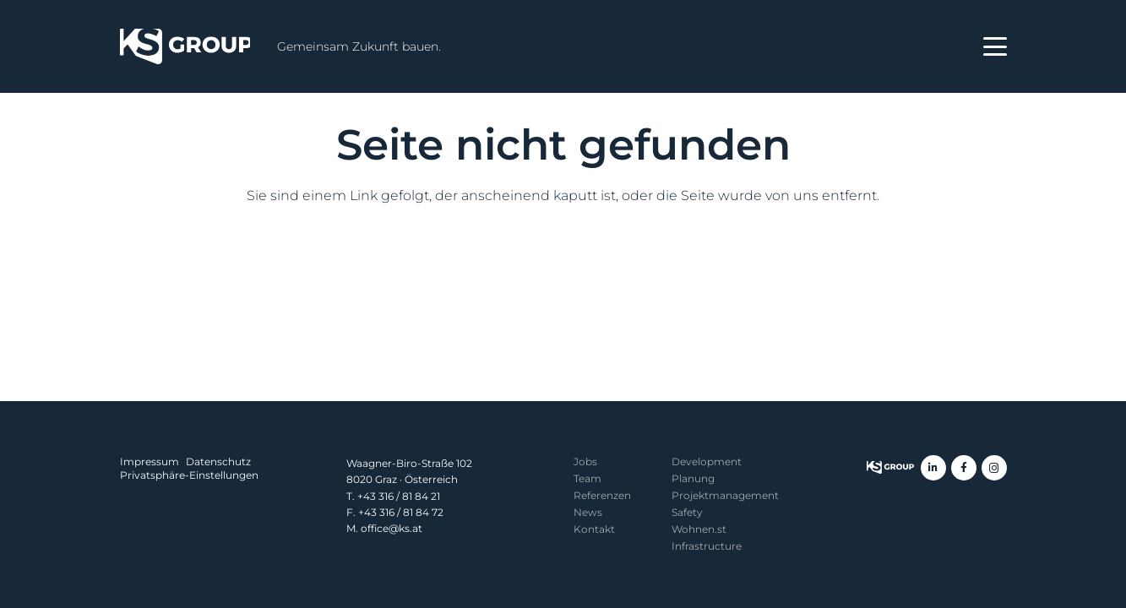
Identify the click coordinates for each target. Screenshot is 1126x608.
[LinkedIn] (933, 467)
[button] (995, 46)
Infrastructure (707, 546)
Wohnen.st (699, 529)
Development (707, 461)
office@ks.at (391, 528)
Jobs (585, 461)
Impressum (149, 461)
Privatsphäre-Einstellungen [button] (189, 475)
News (588, 512)
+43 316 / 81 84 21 (398, 496)
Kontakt (594, 529)
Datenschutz (218, 461)
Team (587, 478)
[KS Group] (185, 46)
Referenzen (602, 495)
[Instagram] (994, 467)
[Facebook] (963, 467)
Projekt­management (725, 495)
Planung (693, 478)
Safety (687, 512)
